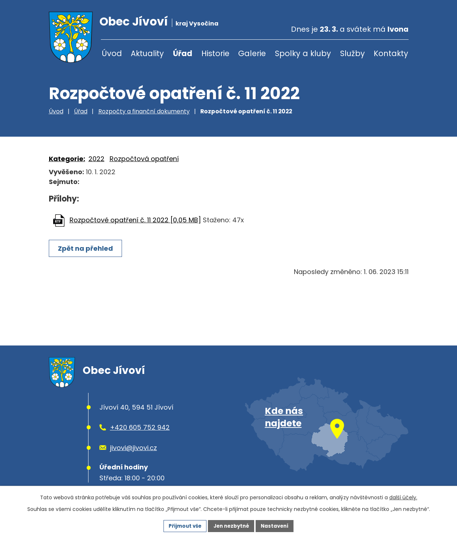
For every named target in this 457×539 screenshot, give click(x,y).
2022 (96, 158)
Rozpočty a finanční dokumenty (144, 111)
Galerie (252, 53)
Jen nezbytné (231, 525)
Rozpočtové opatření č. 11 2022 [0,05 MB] (135, 219)
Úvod (112, 53)
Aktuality (147, 53)
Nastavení (277, 525)
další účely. (403, 496)
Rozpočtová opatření (144, 158)
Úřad (182, 53)
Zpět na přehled (86, 248)
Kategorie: (67, 158)
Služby (352, 53)
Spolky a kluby (303, 53)
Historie (215, 53)
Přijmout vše (182, 525)
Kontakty (391, 53)
